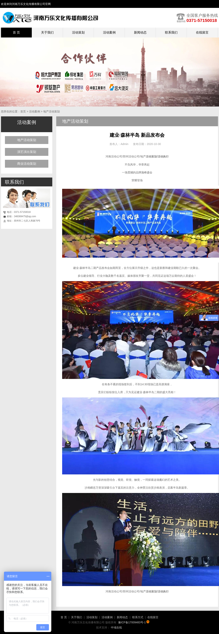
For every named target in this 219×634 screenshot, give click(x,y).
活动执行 (163, 156)
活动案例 (109, 32)
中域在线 (116, 627)
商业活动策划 (26, 163)
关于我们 (47, 32)
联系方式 (137, 617)
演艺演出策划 (26, 151)
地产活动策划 (26, 140)
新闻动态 (140, 32)
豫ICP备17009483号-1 (134, 622)
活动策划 (78, 32)
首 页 (64, 617)
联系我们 (171, 32)
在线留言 (202, 32)
